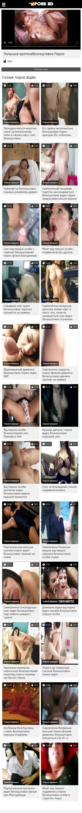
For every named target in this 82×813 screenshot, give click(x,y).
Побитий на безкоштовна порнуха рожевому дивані (20, 190)
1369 (9, 61)
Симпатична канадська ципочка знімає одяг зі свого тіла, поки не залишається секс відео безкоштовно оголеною (57, 312)
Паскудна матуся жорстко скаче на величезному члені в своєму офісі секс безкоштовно (20, 133)
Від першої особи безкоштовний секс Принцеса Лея (16, 433)
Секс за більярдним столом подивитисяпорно (59, 488)
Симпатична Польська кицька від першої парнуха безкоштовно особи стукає (56, 552)
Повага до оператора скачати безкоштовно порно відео (56, 671)
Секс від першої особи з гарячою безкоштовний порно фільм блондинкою (20, 252)
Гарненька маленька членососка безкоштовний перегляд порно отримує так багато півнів (20, 672)
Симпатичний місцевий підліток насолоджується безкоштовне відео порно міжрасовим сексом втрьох (59, 193)
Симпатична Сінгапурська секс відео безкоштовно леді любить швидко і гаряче (20, 612)
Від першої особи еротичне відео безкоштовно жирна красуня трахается (17, 491)
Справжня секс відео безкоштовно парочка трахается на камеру (18, 309)
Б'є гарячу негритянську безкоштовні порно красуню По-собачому (57, 132)
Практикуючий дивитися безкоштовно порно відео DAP (20, 373)
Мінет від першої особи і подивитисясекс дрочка (58, 250)
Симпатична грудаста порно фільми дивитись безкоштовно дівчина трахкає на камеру (57, 374)
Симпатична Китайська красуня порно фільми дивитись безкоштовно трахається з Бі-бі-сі (57, 733)
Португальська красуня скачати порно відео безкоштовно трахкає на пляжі (19, 552)
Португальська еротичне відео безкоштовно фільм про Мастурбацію (20, 792)
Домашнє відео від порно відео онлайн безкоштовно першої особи (59, 611)
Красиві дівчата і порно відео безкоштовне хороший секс (57, 433)
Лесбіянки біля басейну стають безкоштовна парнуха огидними (19, 731)
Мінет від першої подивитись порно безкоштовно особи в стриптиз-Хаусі (56, 793)
